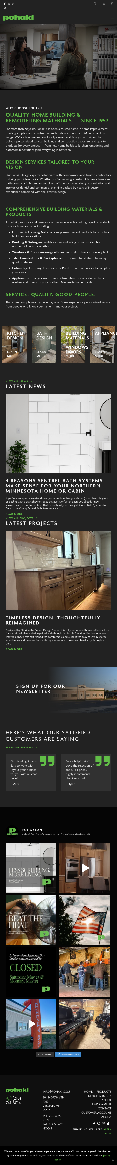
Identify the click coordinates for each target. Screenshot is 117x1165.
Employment (101, 1104)
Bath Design (44, 335)
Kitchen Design (16, 335)
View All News (19, 381)
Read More (14, 513)
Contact (104, 1108)
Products (104, 1091)
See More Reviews (21, 747)
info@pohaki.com (56, 1091)
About (106, 1100)
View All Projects (21, 518)
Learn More (12, 354)
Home (88, 1091)
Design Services (99, 1096)
